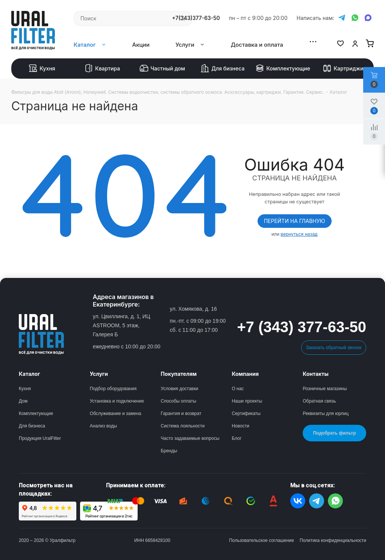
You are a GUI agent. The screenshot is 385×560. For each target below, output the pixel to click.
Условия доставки (180, 388)
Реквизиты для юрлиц (326, 413)
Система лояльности (183, 426)
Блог (236, 438)
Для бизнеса (222, 68)
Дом (23, 401)
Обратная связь (319, 401)
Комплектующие (282, 68)
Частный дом (162, 68)
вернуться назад (298, 234)
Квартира (102, 68)
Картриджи (343, 68)
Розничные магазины (325, 388)
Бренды (169, 450)
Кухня (42, 68)
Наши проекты (247, 401)
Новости (240, 426)
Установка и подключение (117, 401)
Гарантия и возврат (181, 413)
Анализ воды (103, 426)
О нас (238, 388)
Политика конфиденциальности (333, 540)
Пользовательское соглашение (261, 540)
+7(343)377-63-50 (196, 18)
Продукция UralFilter (40, 438)
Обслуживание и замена (115, 413)
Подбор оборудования (113, 388)
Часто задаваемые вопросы (190, 438)
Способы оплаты (178, 401)
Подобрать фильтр (334, 433)
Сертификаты (246, 413)
